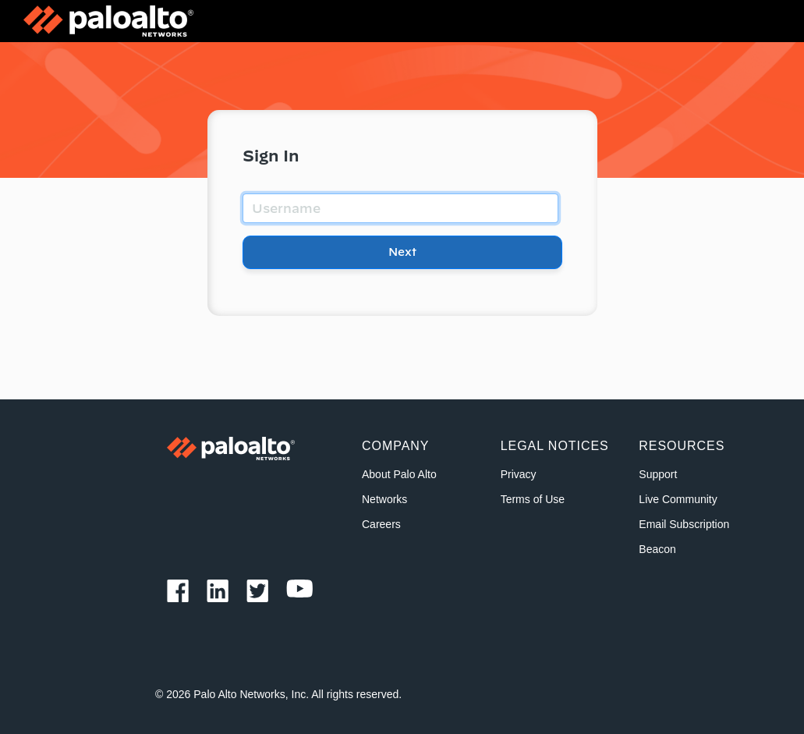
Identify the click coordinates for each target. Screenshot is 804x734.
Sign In (271, 156)
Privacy (519, 474)
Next (402, 252)
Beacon (657, 549)
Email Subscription (684, 524)
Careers (381, 524)
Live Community (678, 499)
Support (658, 474)
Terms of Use (533, 499)
